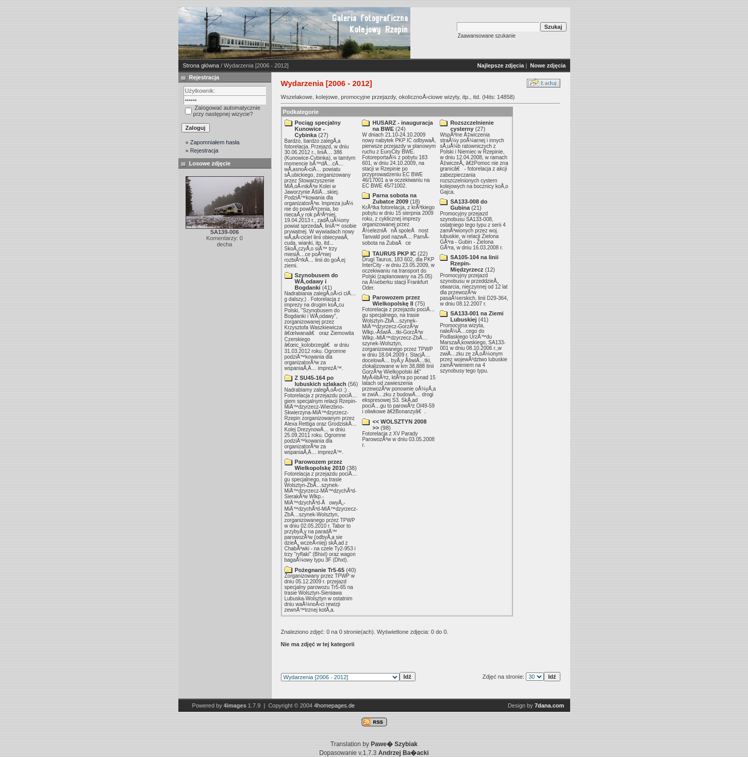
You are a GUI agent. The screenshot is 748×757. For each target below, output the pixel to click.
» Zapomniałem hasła (213, 142)
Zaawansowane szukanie (487, 36)
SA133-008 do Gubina (468, 204)
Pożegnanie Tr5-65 (320, 570)
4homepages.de (334, 705)
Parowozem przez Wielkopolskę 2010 (320, 465)
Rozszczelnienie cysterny (471, 126)
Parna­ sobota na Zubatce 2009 (394, 198)
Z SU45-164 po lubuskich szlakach (320, 381)
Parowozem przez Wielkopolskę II (396, 300)
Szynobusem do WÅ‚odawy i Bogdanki (316, 281)
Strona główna (201, 65)
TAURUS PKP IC (394, 253)
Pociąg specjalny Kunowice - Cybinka (318, 129)
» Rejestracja (202, 150)
